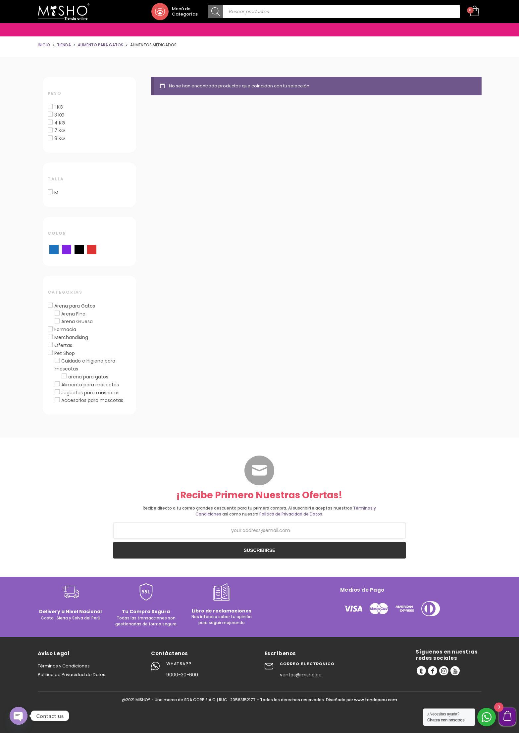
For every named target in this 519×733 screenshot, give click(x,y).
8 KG (59, 138)
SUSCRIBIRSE (260, 550)
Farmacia (65, 329)
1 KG (58, 107)
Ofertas (63, 345)
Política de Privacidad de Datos (290, 514)
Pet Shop (64, 353)
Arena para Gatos (74, 306)
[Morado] (66, 249)
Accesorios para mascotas (92, 400)
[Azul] (54, 249)
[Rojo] (91, 249)
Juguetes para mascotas (90, 392)
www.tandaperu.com (375, 700)
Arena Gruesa (77, 321)
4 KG (59, 123)
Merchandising (71, 337)
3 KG (59, 115)
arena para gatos (88, 376)
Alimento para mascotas (90, 384)
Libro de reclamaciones (221, 611)
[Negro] (79, 249)
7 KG (59, 130)
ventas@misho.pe (301, 674)
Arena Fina (73, 314)
